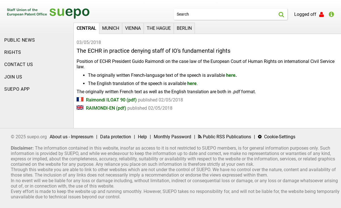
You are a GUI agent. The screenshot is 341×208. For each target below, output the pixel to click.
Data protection (115, 136)
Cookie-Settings (276, 136)
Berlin (184, 28)
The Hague (159, 28)
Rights (12, 52)
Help (142, 136)
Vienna (133, 28)
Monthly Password (172, 136)
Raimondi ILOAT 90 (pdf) (107, 100)
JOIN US (13, 77)
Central (86, 28)
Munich (110, 28)
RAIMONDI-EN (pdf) (102, 108)
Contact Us (18, 64)
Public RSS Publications (224, 136)
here (230, 75)
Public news (19, 40)
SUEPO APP (17, 89)
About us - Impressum (71, 136)
